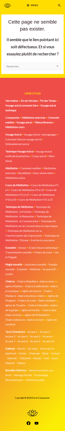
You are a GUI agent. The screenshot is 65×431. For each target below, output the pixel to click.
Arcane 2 (45, 331)
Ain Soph (33, 348)
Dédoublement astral (17, 144)
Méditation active (15, 177)
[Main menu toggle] (32, 5)
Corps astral (39, 156)
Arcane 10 (48, 341)
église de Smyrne (31, 290)
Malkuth (10, 362)
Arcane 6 (48, 336)
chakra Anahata (46, 300)
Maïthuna (35, 269)
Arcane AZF (49, 269)
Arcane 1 (32, 331)
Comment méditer (30, 168)
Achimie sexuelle (35, 379)
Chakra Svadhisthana (37, 286)
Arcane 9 (35, 341)
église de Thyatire (15, 305)
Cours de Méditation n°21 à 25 (35, 199)
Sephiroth (10, 353)
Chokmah (34, 353)
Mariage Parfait (23, 375)
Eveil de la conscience (43, 240)
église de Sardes (31, 310)
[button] (59, 5)
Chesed (55, 353)
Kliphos (21, 362)
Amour (22, 247)
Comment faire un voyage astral (23, 139)
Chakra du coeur (43, 252)
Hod (46, 358)
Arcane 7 (10, 341)
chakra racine (46, 281)
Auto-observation (43, 173)
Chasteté (22, 269)
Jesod (54, 358)
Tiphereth (25, 358)
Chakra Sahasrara (15, 319)
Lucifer (9, 274)
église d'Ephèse (14, 286)
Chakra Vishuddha (38, 305)
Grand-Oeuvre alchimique (43, 247)
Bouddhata (24, 173)
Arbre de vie (47, 348)
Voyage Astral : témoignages (40, 134)
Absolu (21, 348)
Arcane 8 (23, 341)
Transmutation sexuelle (18, 252)
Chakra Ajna (49, 310)
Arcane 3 (10, 336)
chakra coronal (35, 319)
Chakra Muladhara (27, 281)
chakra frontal (13, 314)
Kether (23, 353)
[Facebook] (29, 423)
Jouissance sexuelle (35, 264)
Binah (45, 353)
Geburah (12, 358)
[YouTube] (36, 423)
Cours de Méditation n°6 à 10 (27, 189)
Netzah (37, 358)
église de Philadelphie (37, 314)
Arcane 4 (23, 336)
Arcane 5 (35, 336)
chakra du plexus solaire (31, 295)
